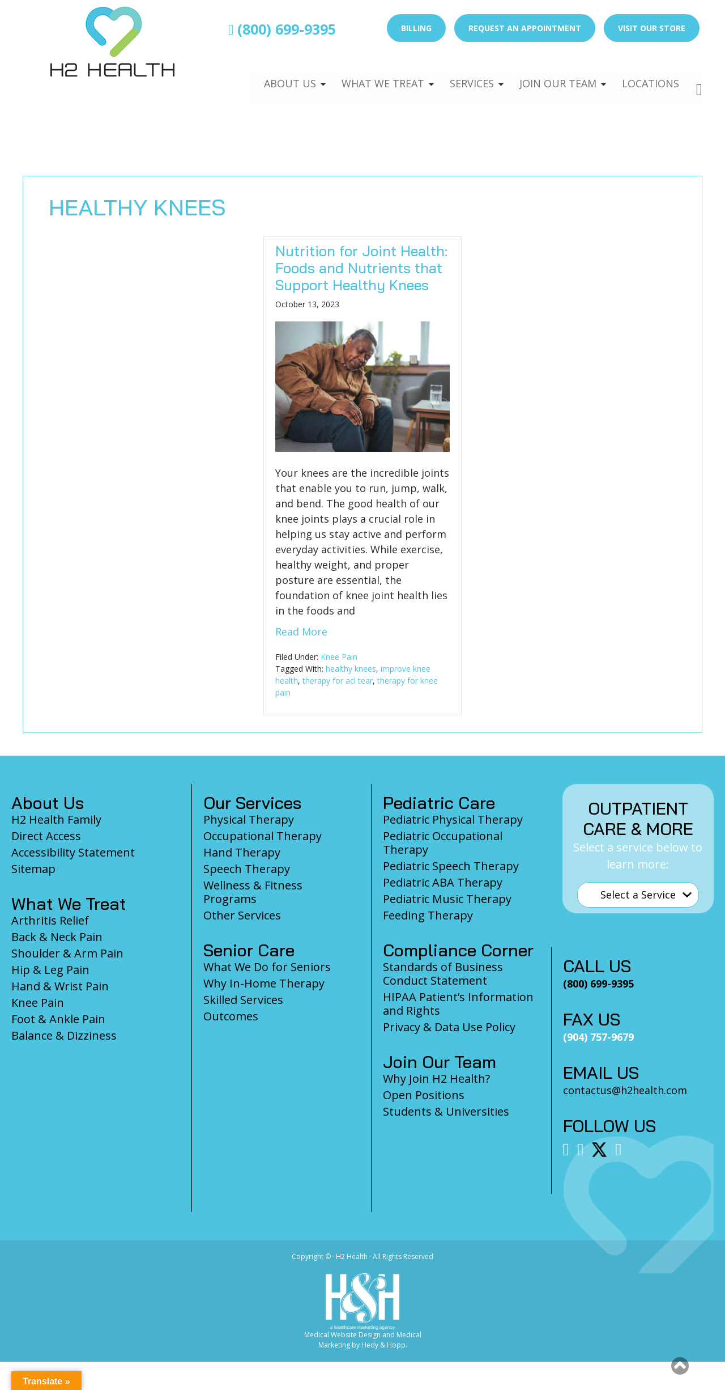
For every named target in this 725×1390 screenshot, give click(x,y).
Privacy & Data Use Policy (449, 1027)
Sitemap (33, 868)
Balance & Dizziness (64, 1035)
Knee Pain (339, 656)
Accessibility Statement (73, 852)
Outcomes (230, 1016)
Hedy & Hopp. (384, 1345)
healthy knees (351, 668)
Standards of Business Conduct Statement (443, 973)
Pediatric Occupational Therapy (442, 842)
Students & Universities (446, 1111)
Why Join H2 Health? (436, 1078)
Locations (649, 77)
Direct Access (46, 836)
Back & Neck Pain (57, 936)
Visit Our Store (651, 28)
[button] (680, 1365)
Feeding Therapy (428, 915)
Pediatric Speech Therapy (451, 866)
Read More (301, 631)
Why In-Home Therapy (264, 983)
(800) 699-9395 (282, 29)
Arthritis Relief (50, 920)
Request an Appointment (524, 28)
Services (463, 77)
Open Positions (423, 1095)
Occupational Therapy (262, 836)
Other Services (242, 915)
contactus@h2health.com (625, 1090)
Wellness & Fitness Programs (252, 892)
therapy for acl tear (337, 680)
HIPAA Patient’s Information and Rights (458, 1003)
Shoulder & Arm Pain (67, 953)
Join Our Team (553, 77)
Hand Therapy (241, 852)
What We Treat (371, 77)
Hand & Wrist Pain (60, 986)
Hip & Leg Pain (50, 969)
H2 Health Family (56, 819)
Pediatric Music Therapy (447, 898)
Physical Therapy (248, 819)
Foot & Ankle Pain (58, 1019)
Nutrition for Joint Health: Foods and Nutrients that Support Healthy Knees (361, 268)
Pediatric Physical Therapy (453, 819)
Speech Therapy (246, 868)
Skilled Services (243, 999)
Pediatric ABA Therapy (442, 882)
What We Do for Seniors (267, 966)
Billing (416, 28)
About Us (275, 77)
